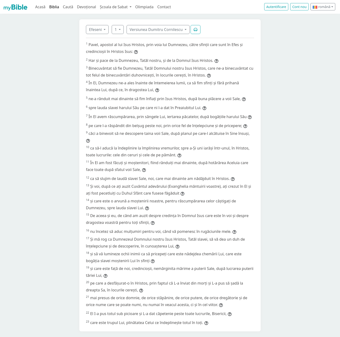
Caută (68, 6)
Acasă (40, 6)
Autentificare (276, 6)
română (321, 6)
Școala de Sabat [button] (114, 6)
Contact (164, 6)
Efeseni (96, 29)
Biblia (54, 6)
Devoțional (86, 6)
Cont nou (299, 6)
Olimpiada (144, 6)
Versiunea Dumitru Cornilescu (157, 29)
